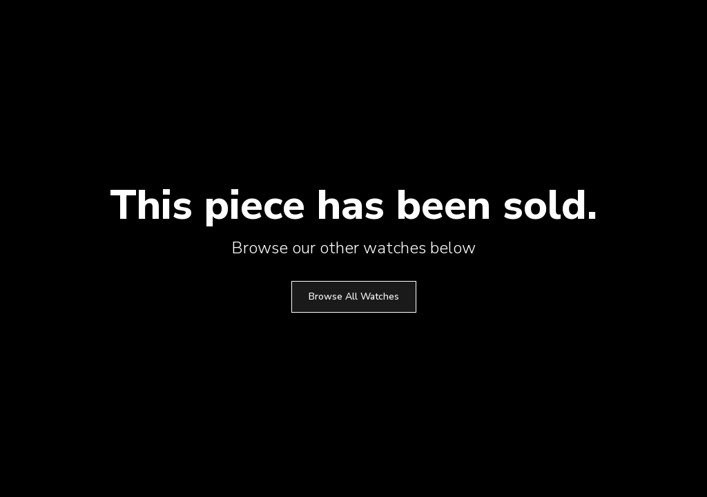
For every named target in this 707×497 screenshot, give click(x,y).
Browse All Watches (354, 296)
